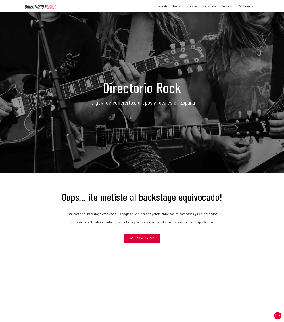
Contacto (227, 6)
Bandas (177, 6)
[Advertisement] (133, 285)
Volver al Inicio (142, 238)
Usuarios (246, 6)
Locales (192, 6)
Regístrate (209, 6)
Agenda (162, 6)
